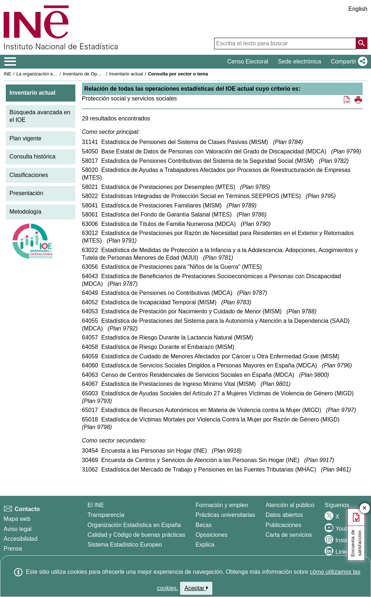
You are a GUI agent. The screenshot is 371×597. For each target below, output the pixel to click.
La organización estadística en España (56, 74)
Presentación (26, 193)
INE (7, 74)
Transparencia (106, 515)
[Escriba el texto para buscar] (285, 43)
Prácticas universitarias (225, 515)
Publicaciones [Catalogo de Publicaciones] (283, 525)
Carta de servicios (289, 535)
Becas (204, 525)
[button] (347, 61)
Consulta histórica (32, 156)
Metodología (25, 212)
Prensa (13, 548)
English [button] (358, 9)
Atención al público (290, 505)
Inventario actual (126, 74)
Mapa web (17, 519)
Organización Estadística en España (134, 525)
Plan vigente (25, 138)
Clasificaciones (28, 175)
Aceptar (196, 588)
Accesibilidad (20, 539)
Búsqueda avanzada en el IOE (39, 116)
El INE (96, 505)
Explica (205, 545)
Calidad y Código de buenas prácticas (137, 535)
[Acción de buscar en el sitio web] (361, 43)
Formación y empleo (222, 505)
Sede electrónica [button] (299, 61)
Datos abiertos (284, 515)
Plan (288, 142)
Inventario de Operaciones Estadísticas (103, 74)
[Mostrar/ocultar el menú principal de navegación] (10, 61)
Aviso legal (18, 529)
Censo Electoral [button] (247, 61)
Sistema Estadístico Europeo (125, 545)
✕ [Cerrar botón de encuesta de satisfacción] (365, 508)
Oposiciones (212, 535)
